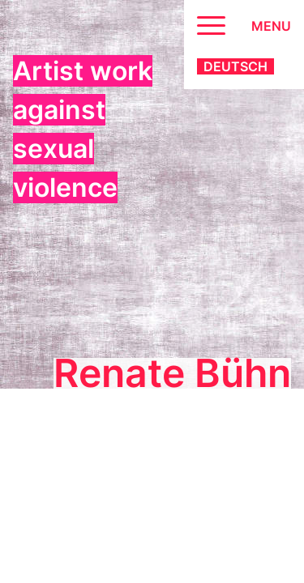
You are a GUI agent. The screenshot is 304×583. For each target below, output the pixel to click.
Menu (271, 26)
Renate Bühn (172, 373)
